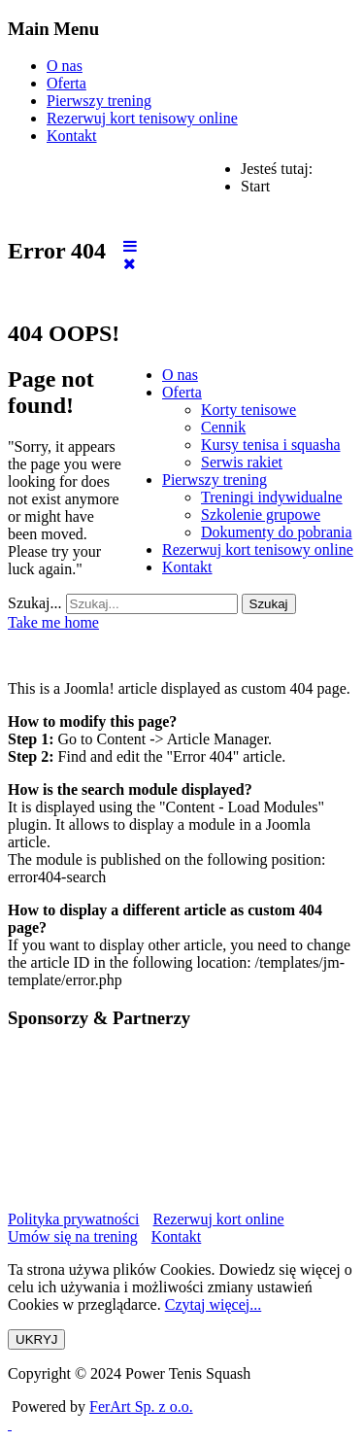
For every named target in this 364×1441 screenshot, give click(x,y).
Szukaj (268, 604)
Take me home (53, 622)
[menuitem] (180, 374)
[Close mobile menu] (129, 264)
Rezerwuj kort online (218, 1219)
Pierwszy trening (99, 100)
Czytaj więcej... (213, 1304)
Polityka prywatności (74, 1219)
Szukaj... (35, 603)
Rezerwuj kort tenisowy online (142, 118)
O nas (65, 65)
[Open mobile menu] (130, 246)
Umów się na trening (73, 1236)
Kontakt (72, 135)
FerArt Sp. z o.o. (141, 1406)
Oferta (66, 83)
